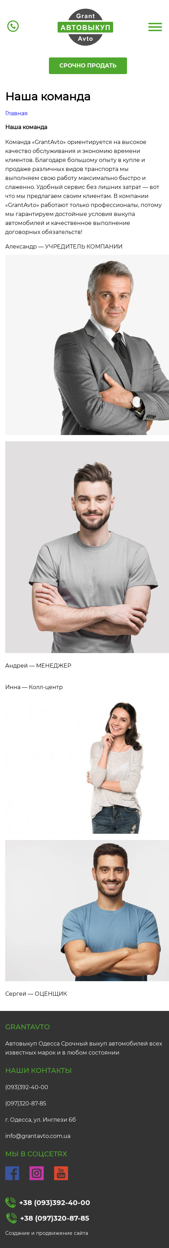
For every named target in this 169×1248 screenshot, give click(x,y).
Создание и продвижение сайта (46, 1233)
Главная (16, 113)
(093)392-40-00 (26, 1087)
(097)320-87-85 (25, 1103)
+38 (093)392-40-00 (47, 1202)
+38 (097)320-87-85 (47, 1218)
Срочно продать (88, 65)
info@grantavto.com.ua (37, 1136)
